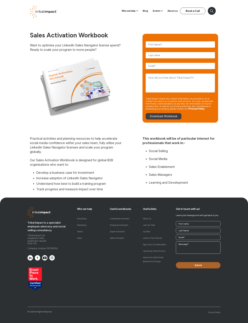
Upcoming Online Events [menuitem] (154, 248)
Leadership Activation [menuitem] (120, 215)
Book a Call (193, 9)
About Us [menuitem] (147, 215)
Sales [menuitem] (79, 235)
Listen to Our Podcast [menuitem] (152, 235)
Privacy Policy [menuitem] (214, 309)
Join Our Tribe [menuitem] (149, 222)
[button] (129, 9)
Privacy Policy (196, 106)
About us (172, 9)
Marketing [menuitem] (81, 222)
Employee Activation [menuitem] (119, 222)
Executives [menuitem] (82, 215)
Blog (145, 9)
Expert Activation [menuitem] (117, 228)
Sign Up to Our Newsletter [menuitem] (154, 241)
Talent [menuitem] (80, 228)
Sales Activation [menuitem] (117, 235)
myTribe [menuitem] (146, 228)
